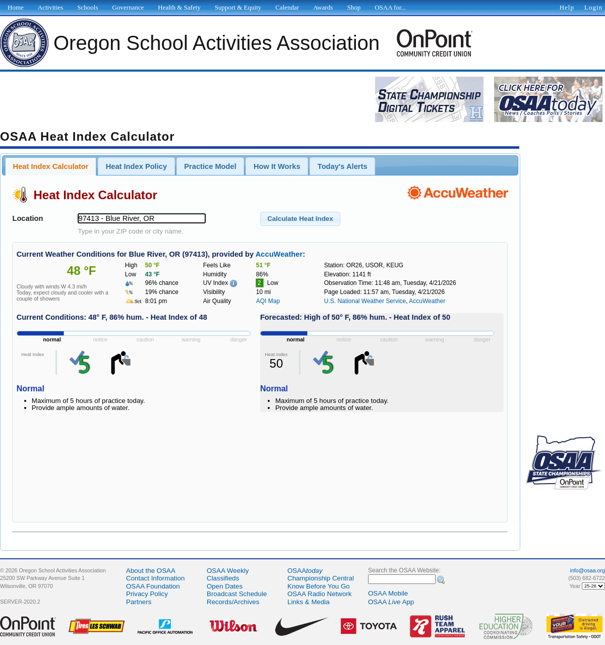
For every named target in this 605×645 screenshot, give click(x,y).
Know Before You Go (318, 586)
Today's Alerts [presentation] (343, 166)
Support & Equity (238, 7)
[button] (300, 219)
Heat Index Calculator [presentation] (51, 166)
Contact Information (155, 578)
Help (567, 7)
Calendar (287, 7)
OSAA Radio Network (319, 594)
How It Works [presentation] (277, 166)
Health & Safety (179, 7)
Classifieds (223, 578)
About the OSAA (150, 570)
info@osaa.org (587, 570)
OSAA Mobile (388, 593)
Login (593, 7)
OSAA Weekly (228, 570)
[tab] (50, 166)
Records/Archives (233, 602)
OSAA (305, 570)
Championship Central (320, 578)
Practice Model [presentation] (210, 166)
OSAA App (391, 602)
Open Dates (225, 586)
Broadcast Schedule (237, 594)
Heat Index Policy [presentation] (136, 166)
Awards (323, 7)
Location (27, 218)
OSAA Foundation (153, 586)
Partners (138, 602)
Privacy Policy (147, 594)
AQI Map (268, 301)
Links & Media (308, 602)
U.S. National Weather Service (365, 301)
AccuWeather (279, 254)
